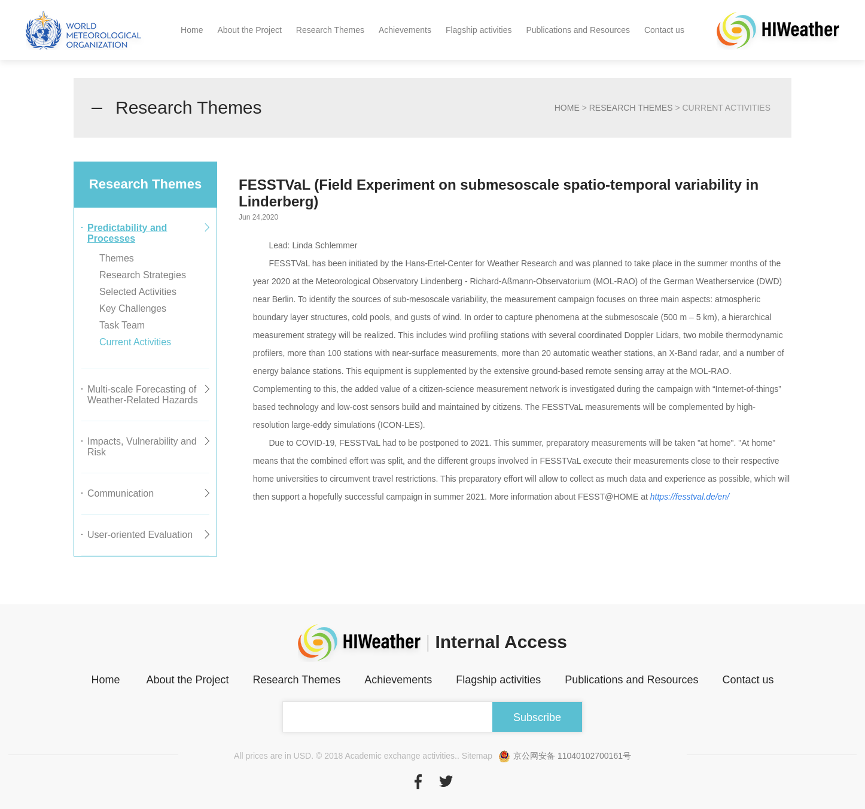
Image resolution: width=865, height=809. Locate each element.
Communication (120, 493)
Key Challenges (132, 308)
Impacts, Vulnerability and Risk (142, 446)
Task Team (122, 325)
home (567, 107)
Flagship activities (479, 30)
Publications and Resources (578, 30)
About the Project (249, 30)
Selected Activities (137, 292)
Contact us (664, 30)
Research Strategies (142, 275)
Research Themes (330, 30)
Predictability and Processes (127, 233)
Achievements (405, 30)
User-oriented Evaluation (140, 535)
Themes (116, 258)
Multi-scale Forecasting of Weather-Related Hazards (142, 394)
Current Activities (135, 342)
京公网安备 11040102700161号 (564, 756)
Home (192, 30)
